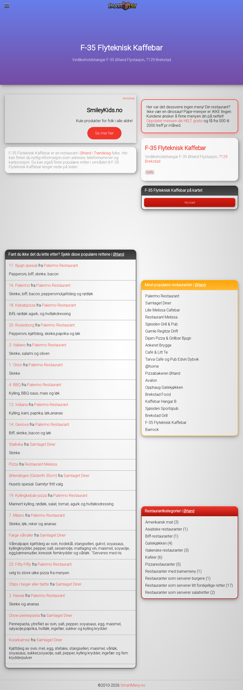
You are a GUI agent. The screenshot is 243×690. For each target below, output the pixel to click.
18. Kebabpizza (22, 305)
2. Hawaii (16, 595)
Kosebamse (19, 640)
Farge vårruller (21, 535)
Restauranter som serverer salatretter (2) (180, 592)
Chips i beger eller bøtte (29, 584)
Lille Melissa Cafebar (162, 310)
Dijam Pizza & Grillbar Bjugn (168, 338)
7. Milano (16, 515)
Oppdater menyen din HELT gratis (174, 121)
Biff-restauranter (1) (161, 536)
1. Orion (15, 365)
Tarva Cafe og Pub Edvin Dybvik (172, 359)
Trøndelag (102, 153)
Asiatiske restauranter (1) (166, 529)
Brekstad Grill (156, 415)
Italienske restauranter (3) (167, 550)
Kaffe (149, 172)
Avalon (151, 380)
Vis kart (189, 202)
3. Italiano (17, 345)
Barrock (152, 429)
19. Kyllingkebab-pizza (28, 495)
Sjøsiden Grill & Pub (161, 324)
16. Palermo (19, 285)
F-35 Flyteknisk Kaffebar (121, 47)
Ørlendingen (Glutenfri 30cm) (33, 475)
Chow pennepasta (24, 615)
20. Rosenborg (21, 325)
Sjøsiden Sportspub (161, 408)
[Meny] (7, 6)
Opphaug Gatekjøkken (164, 387)
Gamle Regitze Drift (161, 331)
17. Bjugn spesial (23, 265)
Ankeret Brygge (158, 345)
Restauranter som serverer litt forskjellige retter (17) (189, 585)
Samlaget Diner (43, 444)
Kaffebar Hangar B (161, 401)
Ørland (85, 153)
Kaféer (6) (153, 557)
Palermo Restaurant (61, 265)
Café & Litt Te (156, 352)
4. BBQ (15, 384)
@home (152, 366)
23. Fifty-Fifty (20, 564)
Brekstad (152, 161)
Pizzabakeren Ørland (162, 373)
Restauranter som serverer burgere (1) (178, 578)
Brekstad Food (158, 394)
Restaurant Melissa (41, 464)
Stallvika (16, 444)
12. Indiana (18, 404)
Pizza (13, 464)
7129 (223, 156)
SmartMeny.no (133, 685)
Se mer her (104, 133)
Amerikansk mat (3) (161, 522)
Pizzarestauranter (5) (163, 564)
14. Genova (19, 424)
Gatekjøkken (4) (158, 543)
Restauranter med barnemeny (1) (173, 571)
